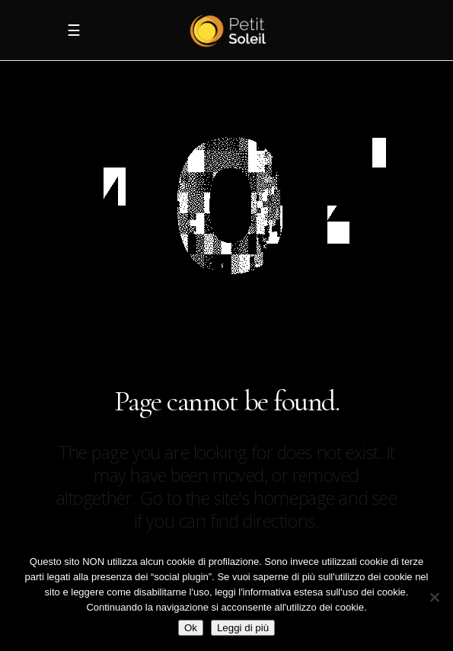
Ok (190, 627)
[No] (434, 597)
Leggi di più (243, 627)
